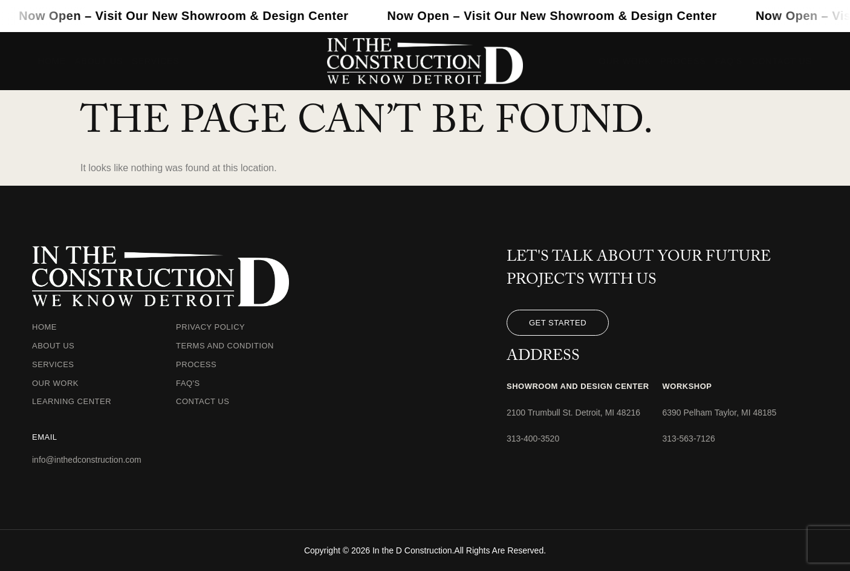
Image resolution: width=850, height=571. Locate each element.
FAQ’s (728, 61)
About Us (99, 61)
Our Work (625, 61)
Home (52, 61)
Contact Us (781, 61)
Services (156, 61)
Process (683, 61)
